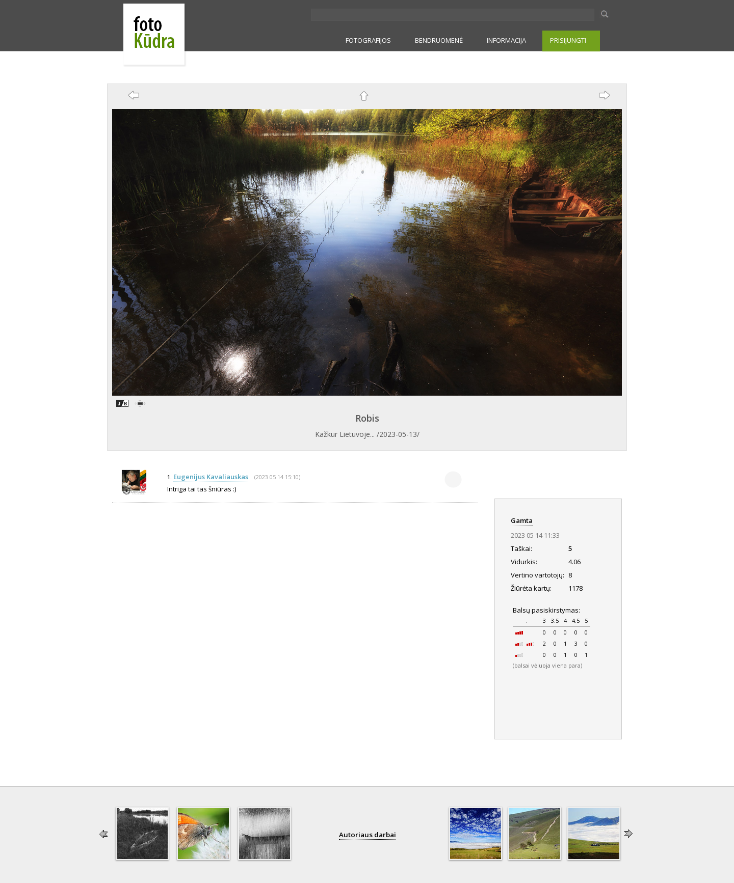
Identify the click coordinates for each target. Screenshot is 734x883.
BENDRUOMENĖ (439, 40)
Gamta (522, 520)
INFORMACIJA (506, 40)
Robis (367, 418)
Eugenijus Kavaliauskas (210, 476)
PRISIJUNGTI (568, 40)
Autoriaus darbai (367, 834)
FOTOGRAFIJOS (368, 40)
